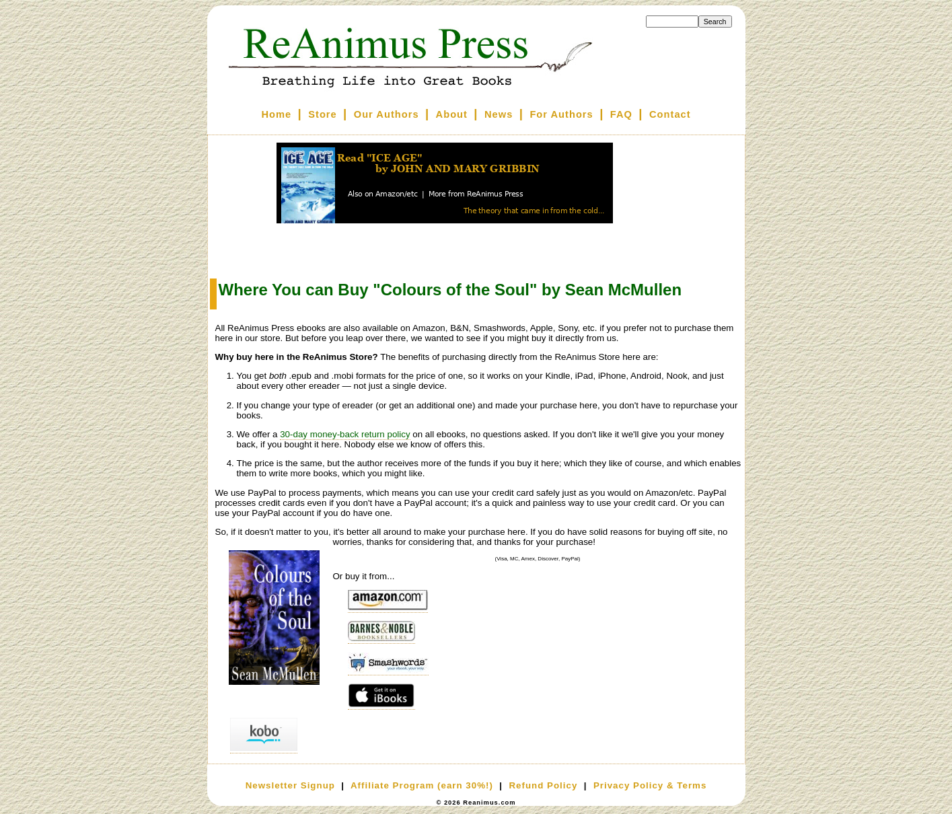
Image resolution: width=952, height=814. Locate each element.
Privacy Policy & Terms (649, 785)
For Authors (561, 114)
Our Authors (386, 114)
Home (276, 114)
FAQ (621, 114)
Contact (670, 114)
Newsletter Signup (290, 785)
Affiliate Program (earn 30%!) (422, 785)
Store (322, 114)
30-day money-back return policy (345, 434)
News (498, 114)
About (452, 114)
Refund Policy (543, 785)
